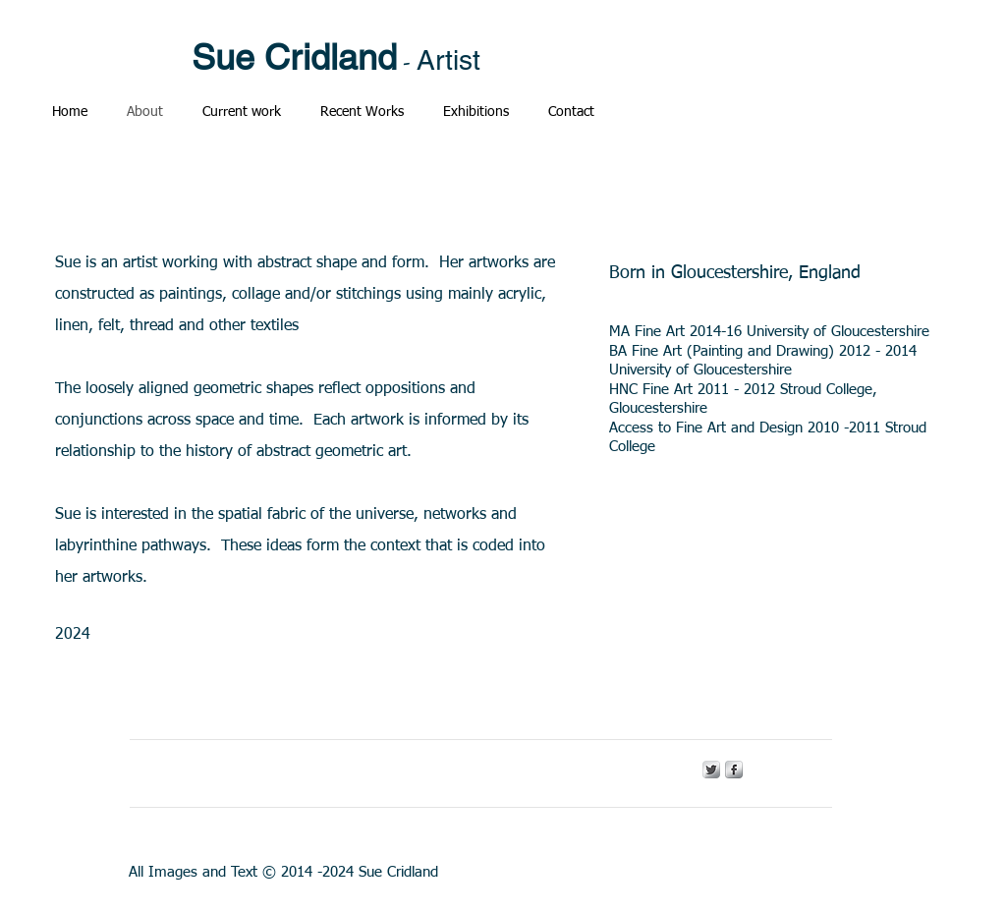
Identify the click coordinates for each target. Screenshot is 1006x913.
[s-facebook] (734, 769)
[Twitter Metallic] (711, 769)
